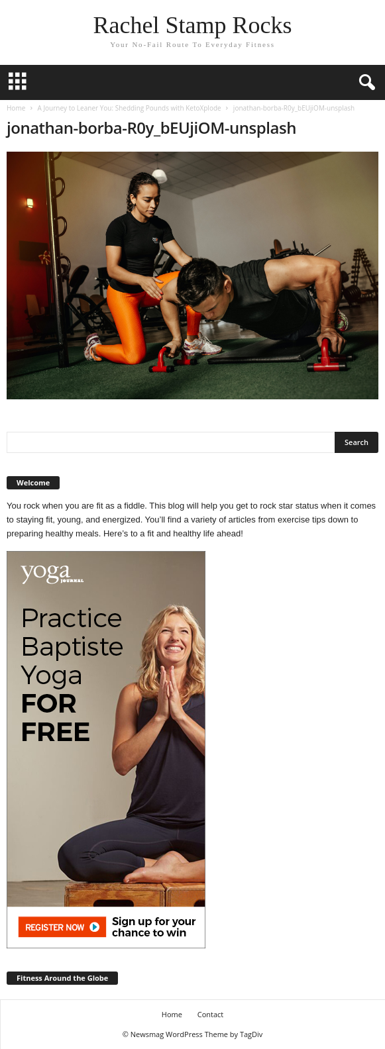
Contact (210, 1014)
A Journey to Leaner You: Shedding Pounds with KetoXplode (129, 108)
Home (16, 108)
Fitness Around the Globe (62, 978)
